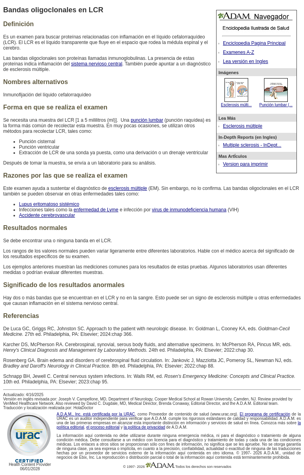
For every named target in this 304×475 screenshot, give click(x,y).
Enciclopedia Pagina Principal (254, 43)
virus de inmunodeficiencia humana (189, 210)
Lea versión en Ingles (245, 61)
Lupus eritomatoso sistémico (49, 204)
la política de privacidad (144, 427)
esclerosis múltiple (127, 188)
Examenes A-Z (238, 52)
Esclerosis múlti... (236, 102)
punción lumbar (147, 120)
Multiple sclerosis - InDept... (252, 145)
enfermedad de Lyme (96, 210)
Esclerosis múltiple (242, 126)
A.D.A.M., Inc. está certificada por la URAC (96, 414)
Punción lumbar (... (276, 102)
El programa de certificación (265, 414)
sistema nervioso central (96, 64)
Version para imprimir (245, 164)
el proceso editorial (103, 427)
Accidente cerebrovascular (47, 215)
